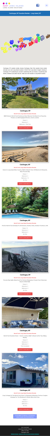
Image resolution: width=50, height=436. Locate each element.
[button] (46, 5)
